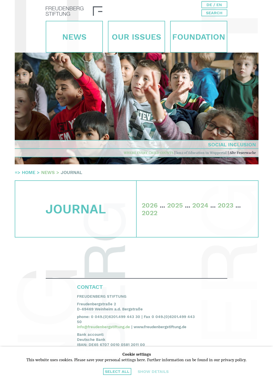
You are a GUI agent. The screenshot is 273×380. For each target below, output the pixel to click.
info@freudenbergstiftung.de (103, 327)
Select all (117, 371)
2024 (200, 205)
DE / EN (214, 4)
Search (214, 12)
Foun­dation (198, 37)
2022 (149, 213)
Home (28, 172)
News (74, 37)
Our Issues (136, 37)
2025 (175, 205)
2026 (150, 205)
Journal (71, 172)
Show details (153, 371)
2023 (225, 205)
